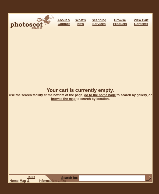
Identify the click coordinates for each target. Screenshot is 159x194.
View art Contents (141, 22)
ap (23, 181)
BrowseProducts (120, 22)
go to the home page (100, 95)
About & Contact (64, 22)
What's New (80, 22)
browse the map (63, 99)
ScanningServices (99, 22)
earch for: (69, 178)
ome (14, 181)
